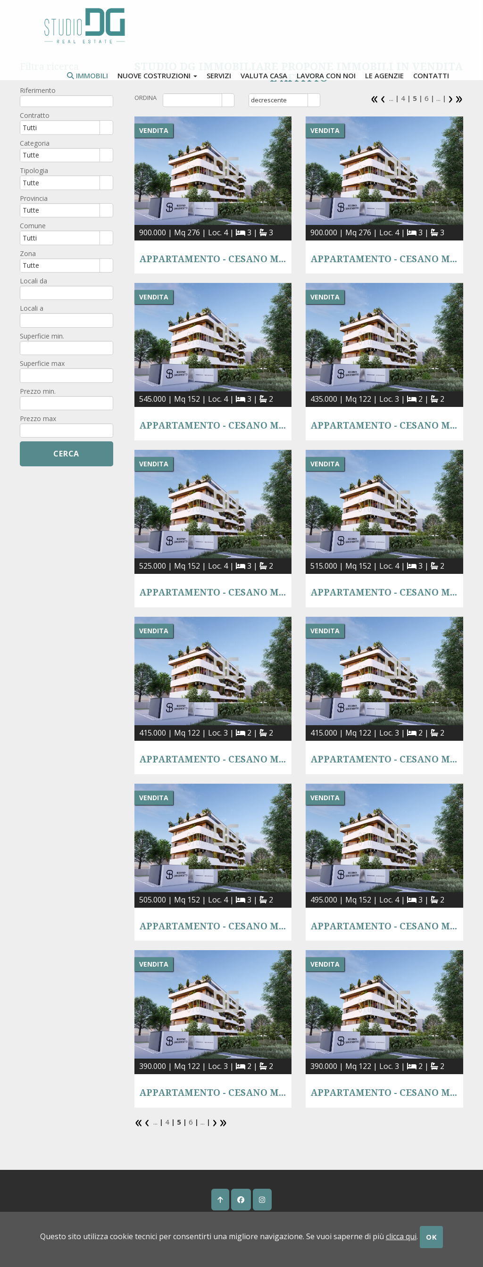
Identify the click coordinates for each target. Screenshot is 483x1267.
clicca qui (401, 1236)
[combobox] (192, 100)
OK (431, 1237)
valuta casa (264, 75)
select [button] (228, 101)
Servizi (219, 75)
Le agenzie (384, 75)
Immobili (87, 75)
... (391, 98)
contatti (431, 75)
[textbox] (66, 101)
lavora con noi (326, 75)
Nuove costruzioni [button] (157, 75)
